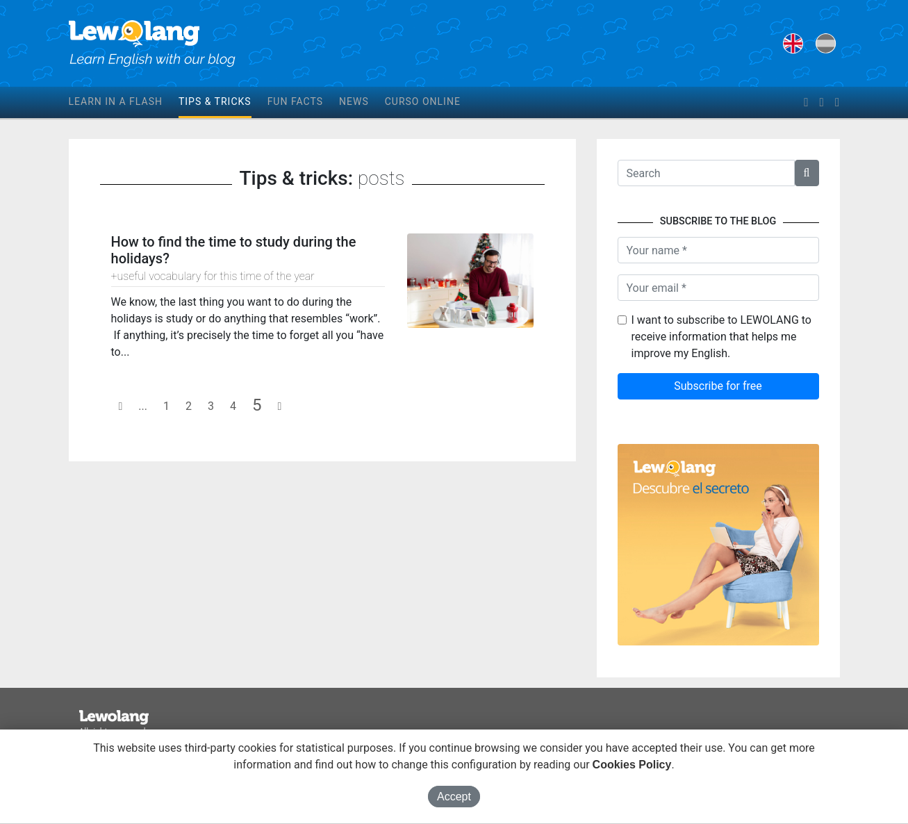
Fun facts (295, 101)
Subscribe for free (718, 386)
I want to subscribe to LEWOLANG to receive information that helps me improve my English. (721, 336)
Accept (454, 796)
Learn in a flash (116, 101)
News (354, 101)
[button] (807, 173)
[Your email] (718, 287)
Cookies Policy (632, 765)
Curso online (423, 101)
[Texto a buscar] (706, 173)
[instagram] (837, 102)
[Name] (718, 250)
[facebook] (806, 102)
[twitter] (822, 102)
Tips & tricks (215, 101)
